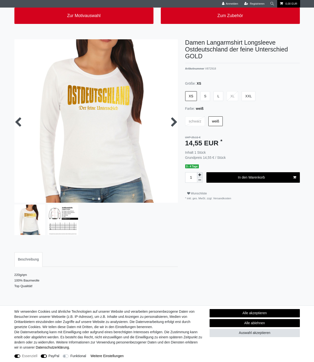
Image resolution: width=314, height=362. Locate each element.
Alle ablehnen (254, 323)
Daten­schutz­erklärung (52, 347)
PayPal (54, 356)
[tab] (28, 259)
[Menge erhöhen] (200, 175)
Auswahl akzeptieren (254, 333)
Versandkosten (221, 198)
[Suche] (272, 4)
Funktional (78, 356)
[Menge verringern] (200, 180)
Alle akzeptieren (255, 313)
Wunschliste (197, 193)
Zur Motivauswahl (84, 15)
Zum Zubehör (230, 15)
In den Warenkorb (267, 177)
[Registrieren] (254, 4)
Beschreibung (28, 259)
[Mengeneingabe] (191, 177)
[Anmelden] (230, 4)
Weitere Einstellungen (107, 356)
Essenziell (29, 356)
